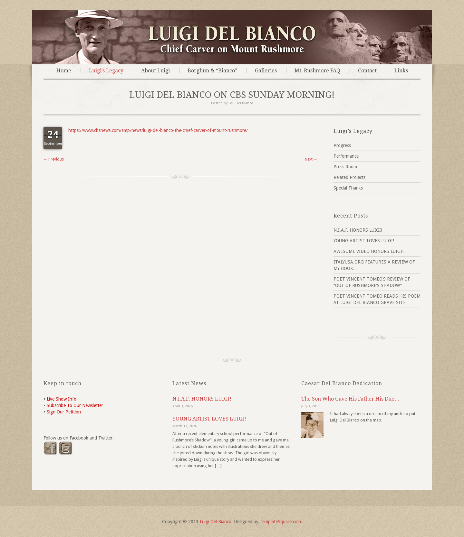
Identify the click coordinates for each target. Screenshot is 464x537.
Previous (54, 159)
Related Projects (349, 177)
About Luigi (155, 70)
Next (311, 159)
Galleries (266, 70)
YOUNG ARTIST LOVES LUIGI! (364, 240)
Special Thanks (348, 187)
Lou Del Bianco (240, 103)
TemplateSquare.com (280, 521)
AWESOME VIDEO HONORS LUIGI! (368, 251)
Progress (342, 145)
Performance (346, 156)
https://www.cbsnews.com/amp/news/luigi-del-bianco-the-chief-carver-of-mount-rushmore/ (158, 130)
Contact (367, 70)
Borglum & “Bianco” (212, 70)
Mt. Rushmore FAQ (317, 70)
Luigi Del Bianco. (216, 521)
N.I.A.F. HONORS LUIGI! (358, 230)
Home (63, 70)
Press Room (345, 166)
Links (401, 70)
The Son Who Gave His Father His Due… (350, 399)
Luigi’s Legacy (106, 70)
